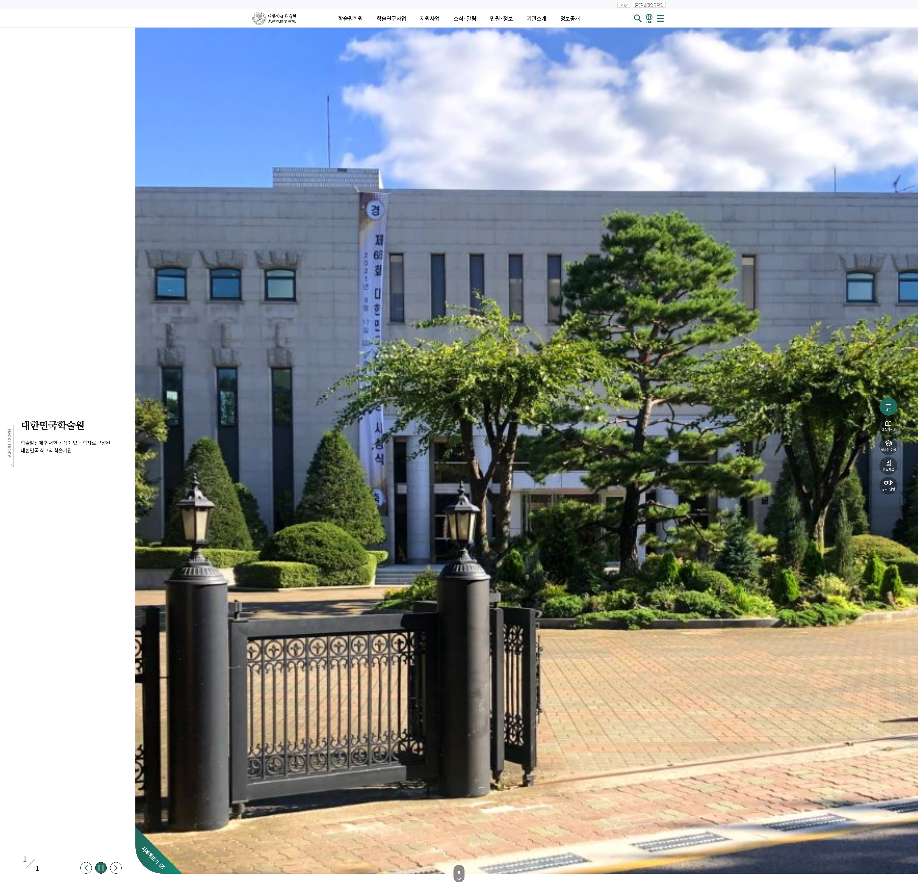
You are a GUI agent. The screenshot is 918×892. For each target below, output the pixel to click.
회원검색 (638, 18)
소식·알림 (464, 18)
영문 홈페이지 (649, 18)
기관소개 (536, 18)
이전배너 (86, 868)
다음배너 (116, 868)
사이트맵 (661, 18)
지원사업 (430, 18)
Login (624, 4)
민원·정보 (501, 18)
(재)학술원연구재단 (649, 4)
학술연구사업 (391, 18)
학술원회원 (350, 18)
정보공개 (570, 18)
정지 (101, 868)
